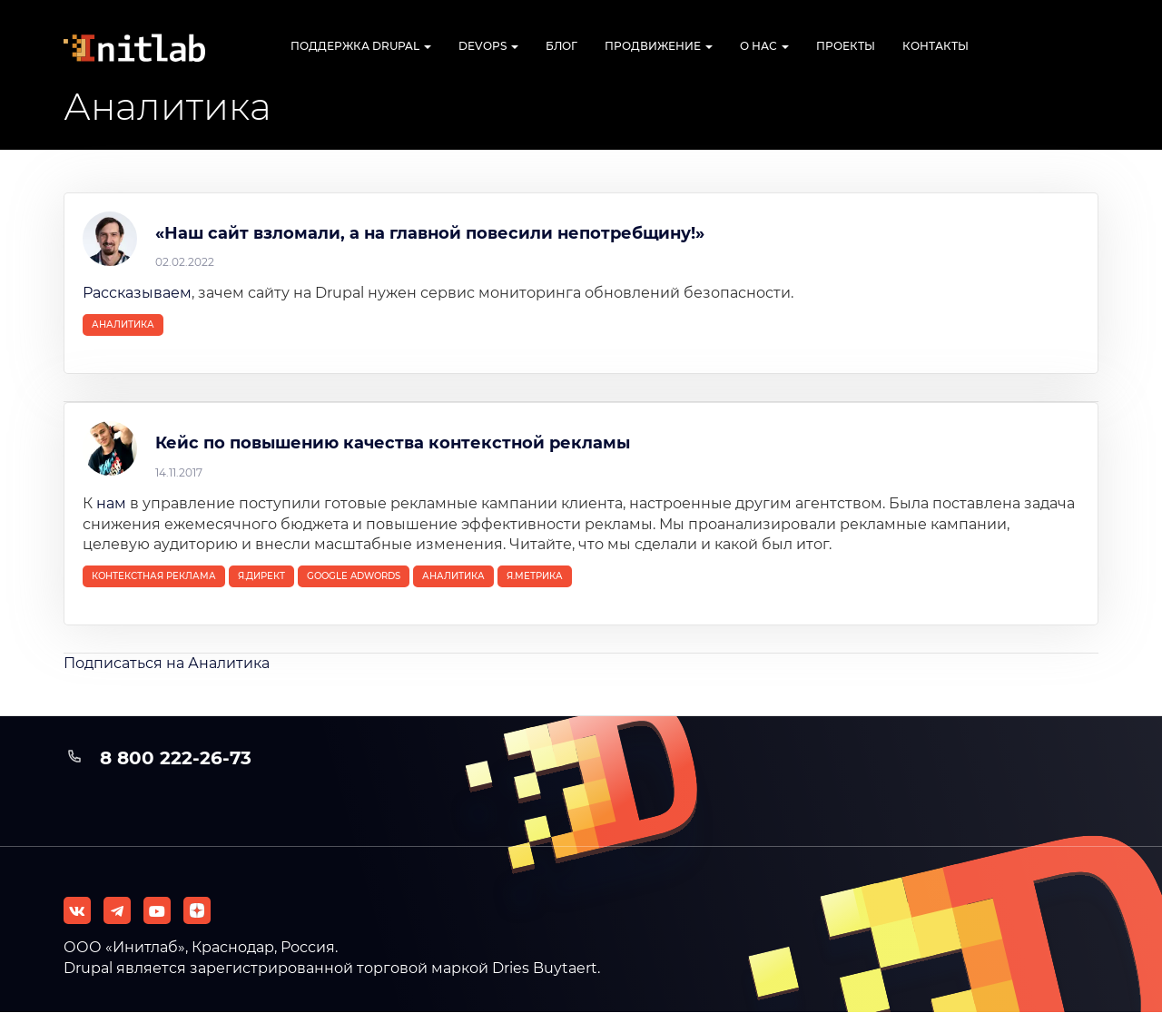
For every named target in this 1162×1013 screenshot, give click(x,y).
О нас (764, 46)
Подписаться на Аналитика (167, 663)
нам (111, 503)
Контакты (935, 46)
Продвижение (659, 46)
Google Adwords (353, 576)
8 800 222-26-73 (175, 758)
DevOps (488, 46)
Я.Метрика (535, 576)
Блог (561, 46)
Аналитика (123, 324)
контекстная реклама (154, 576)
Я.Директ (261, 576)
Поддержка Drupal (360, 46)
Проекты (845, 46)
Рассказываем (137, 292)
